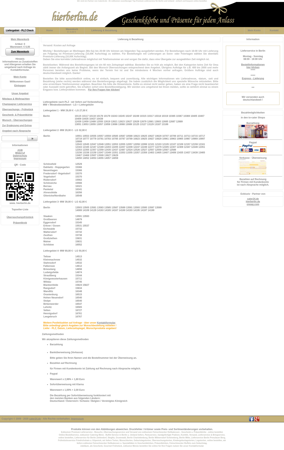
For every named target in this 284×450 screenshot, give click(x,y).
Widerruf (20, 153)
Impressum (20, 158)
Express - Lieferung (253, 78)
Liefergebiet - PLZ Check (20, 30)
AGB (20, 150)
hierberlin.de (253, 201)
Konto (254, 30)
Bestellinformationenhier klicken (253, 66)
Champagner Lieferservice (17, 104)
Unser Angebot (20, 93)
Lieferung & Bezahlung (104, 30)
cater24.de (253, 198)
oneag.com (253, 204)
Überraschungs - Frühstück (17, 109)
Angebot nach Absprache (16, 130)
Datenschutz (20, 155)
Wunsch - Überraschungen (17, 120)
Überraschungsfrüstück (20, 217)
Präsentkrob (20, 222)
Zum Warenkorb (20, 51)
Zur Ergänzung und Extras (17, 125)
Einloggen (20, 85)
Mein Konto (20, 76)
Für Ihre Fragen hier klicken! (104, 89)
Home (49, 30)
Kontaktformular (106, 322)
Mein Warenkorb (20, 39)
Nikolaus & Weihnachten (16, 98)
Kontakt (274, 30)
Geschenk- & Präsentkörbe (17, 114)
